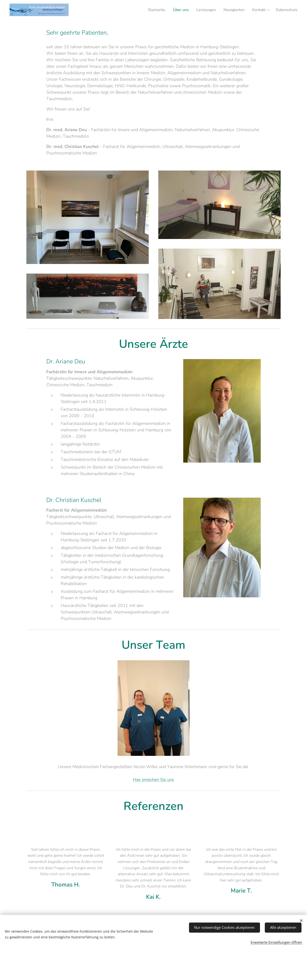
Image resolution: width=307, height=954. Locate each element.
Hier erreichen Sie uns (153, 780)
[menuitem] (148, 10)
